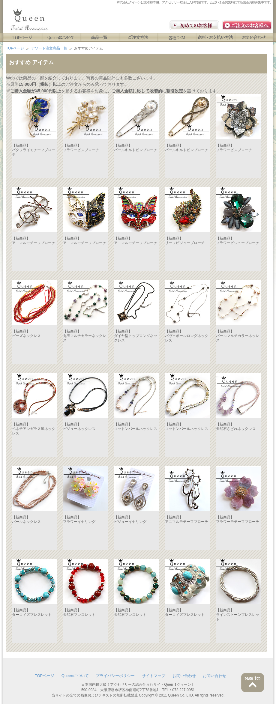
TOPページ (22, 37)
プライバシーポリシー (115, 675)
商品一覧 (99, 37)
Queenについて (61, 37)
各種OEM (177, 37)
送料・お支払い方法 (215, 37)
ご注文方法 (138, 37)
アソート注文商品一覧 (49, 48)
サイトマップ (153, 675)
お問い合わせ (254, 37)
